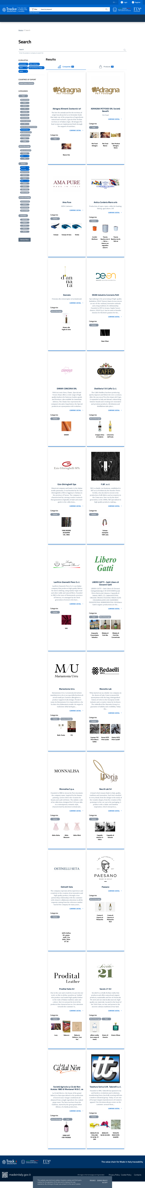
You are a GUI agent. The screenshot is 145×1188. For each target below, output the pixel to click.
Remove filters (24, 240)
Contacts (137, 1181)
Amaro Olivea (115, 1038)
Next (123, 633)
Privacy (93, 1180)
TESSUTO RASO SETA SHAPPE (115, 1141)
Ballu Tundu (61, 738)
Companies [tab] (66, 67)
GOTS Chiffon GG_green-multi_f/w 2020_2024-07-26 (66, 940)
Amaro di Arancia (105, 1039)
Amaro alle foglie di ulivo (66, 329)
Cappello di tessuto (110, 839)
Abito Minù (77, 838)
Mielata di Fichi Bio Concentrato (116, 637)
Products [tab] (106, 67)
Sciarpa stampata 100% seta (105, 534)
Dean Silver (105, 342)
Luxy (55, 1038)
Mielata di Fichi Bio (105, 636)
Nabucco (66, 1038)
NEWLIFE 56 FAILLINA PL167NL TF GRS (94, 1142)
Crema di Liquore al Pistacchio (99, 920)
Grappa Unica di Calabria (99, 437)
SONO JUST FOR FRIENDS (66, 1143)
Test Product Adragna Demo (116, 146)
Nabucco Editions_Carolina (77, 1040)
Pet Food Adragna (95, 145)
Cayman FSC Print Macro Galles (94, 742)
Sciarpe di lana (66, 235)
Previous (88, 633)
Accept (105, 1182)
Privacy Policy (114, 1181)
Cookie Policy (102, 1180)
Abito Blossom (66, 839)
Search (21, 49)
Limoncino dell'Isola (110, 437)
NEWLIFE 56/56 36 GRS (105, 1140)
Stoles (77, 235)
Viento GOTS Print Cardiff (116, 741)
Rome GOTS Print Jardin (105, 741)
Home (20, 30)
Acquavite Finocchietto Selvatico (94, 637)
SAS (66, 630)
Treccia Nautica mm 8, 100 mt (115, 240)
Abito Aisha (56, 838)
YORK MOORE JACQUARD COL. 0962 (66, 534)
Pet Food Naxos (105, 145)
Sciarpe (55, 235)
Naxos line (66, 155)
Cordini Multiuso (95, 239)
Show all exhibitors (34, 12)
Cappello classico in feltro (99, 840)
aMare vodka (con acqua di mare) (94, 1040)
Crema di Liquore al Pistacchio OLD (110, 921)
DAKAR (66, 436)
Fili (72, 738)
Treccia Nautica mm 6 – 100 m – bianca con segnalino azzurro (105, 243)
